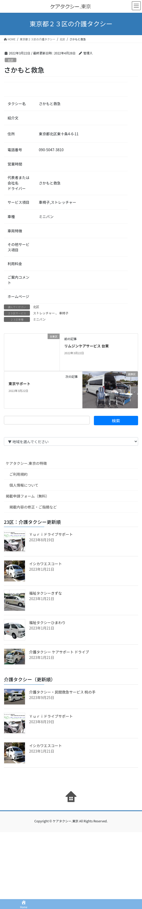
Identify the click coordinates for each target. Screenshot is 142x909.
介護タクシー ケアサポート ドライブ (59, 651)
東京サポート (19, 383)
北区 (10, 60)
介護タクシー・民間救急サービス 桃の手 (62, 692)
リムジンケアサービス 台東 (86, 345)
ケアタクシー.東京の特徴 (26, 463)
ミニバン (39, 319)
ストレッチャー (44, 313)
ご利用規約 (18, 474)
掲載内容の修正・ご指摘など (33, 507)
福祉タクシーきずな (45, 593)
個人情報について (23, 485)
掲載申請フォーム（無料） (27, 496)
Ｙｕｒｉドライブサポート (51, 534)
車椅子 (63, 313)
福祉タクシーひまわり (47, 622)
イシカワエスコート (45, 563)
